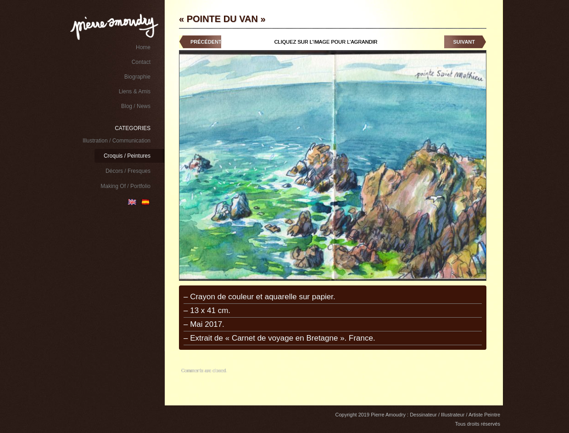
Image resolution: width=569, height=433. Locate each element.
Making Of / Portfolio (125, 186)
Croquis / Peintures (127, 156)
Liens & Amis (135, 91)
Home (143, 47)
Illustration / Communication (117, 140)
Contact (141, 62)
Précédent (206, 42)
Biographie (137, 77)
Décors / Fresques (128, 171)
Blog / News (136, 106)
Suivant (464, 42)
